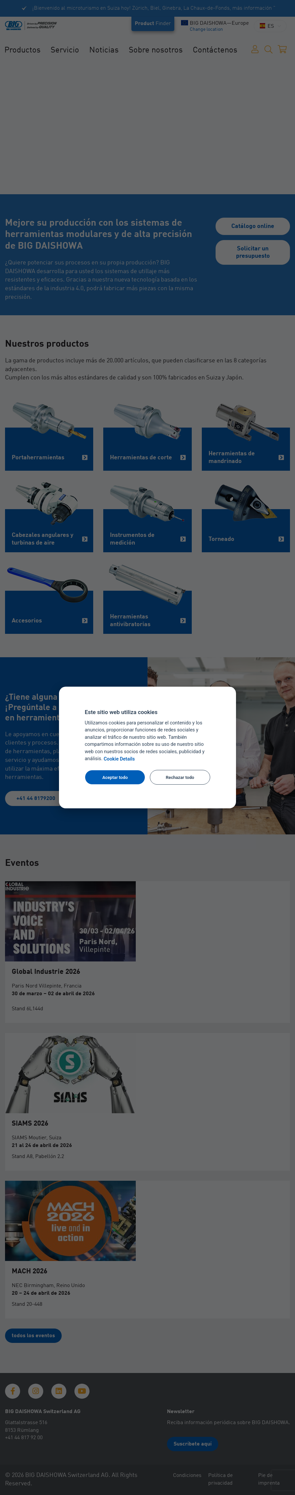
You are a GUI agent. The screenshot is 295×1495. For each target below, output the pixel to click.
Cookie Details (119, 759)
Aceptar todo (115, 777)
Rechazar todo (180, 777)
